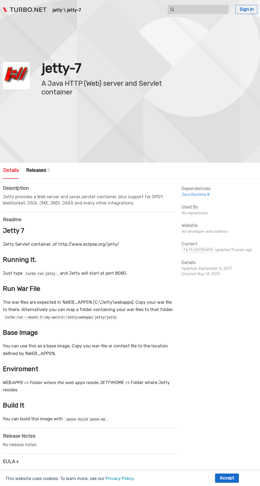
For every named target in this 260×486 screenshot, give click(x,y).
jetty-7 (74, 10)
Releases (38, 170)
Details (11, 170)
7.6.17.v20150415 (198, 250)
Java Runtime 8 (195, 194)
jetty (57, 10)
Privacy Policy (120, 478)
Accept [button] (227, 478)
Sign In (247, 9)
